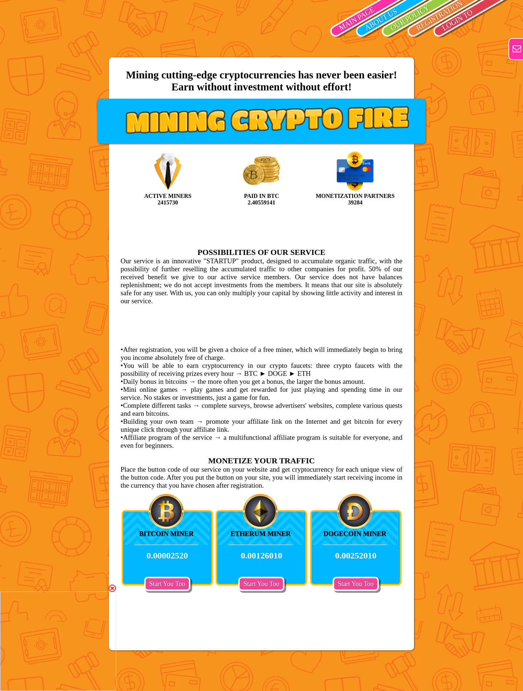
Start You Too (167, 583)
